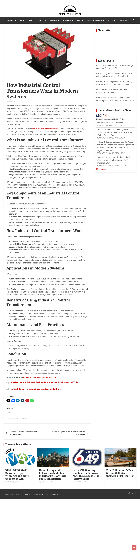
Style (110, 20)
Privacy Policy (52, 494)
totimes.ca (27, 377)
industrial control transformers (45, 128)
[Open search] (133, 20)
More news (101, 169)
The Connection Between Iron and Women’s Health (23, 433)
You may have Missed (18, 444)
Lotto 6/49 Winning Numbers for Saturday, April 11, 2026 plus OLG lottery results (114, 83)
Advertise (123, 20)
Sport (22, 20)
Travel (32, 20)
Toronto (10, 20)
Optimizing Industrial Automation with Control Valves (68, 433)
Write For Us (39, 494)
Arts (79, 20)
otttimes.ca (39, 377)
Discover (66, 20)
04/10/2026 (109, 479)
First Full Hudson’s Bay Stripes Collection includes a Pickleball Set (113, 91)
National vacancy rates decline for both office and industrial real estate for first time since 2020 (113, 160)
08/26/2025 (10, 102)
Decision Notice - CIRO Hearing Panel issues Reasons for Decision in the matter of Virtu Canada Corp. (114, 132)
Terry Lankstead (17, 482)
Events (53, 20)
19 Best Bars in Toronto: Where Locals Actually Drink (36, 389)
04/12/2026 (8, 482)
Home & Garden (94, 20)
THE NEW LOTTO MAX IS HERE (110, 122)
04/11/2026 (76, 482)
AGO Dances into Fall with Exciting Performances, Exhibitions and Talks (44, 382)
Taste (42, 20)
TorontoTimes (18, 102)
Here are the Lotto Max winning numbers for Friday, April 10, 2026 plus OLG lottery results (115, 99)
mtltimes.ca (51, 377)
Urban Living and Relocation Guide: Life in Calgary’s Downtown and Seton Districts (114, 74)
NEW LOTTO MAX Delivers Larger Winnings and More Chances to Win (114, 66)
